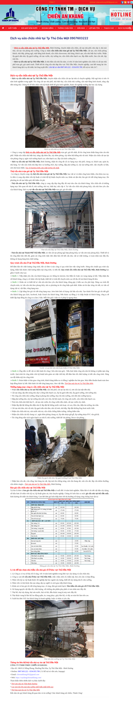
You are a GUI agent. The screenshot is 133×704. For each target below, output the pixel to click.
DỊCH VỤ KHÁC (124, 28)
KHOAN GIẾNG (47, 28)
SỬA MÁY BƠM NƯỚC (29, 28)
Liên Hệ (5, 34)
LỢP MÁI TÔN (94, 28)
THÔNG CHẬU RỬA (65, 28)
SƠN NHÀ (81, 28)
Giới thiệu (12, 28)
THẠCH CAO (109, 28)
